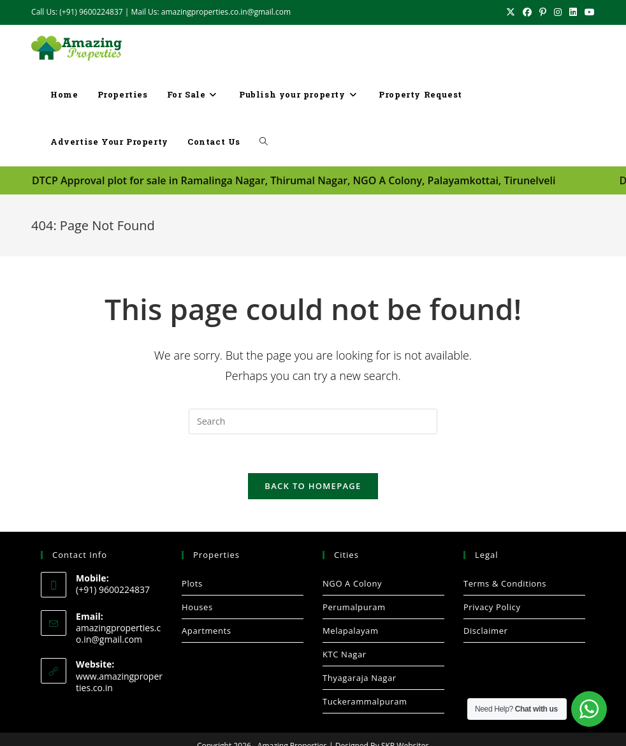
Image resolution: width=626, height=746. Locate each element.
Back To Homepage (313, 485)
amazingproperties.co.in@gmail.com (118, 633)
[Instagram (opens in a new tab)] (557, 12)
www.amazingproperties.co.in (119, 681)
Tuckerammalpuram (365, 700)
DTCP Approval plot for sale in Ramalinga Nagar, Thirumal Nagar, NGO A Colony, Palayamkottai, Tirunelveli (293, 180)
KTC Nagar (345, 653)
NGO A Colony (352, 583)
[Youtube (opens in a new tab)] (588, 12)
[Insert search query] (313, 421)
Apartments (206, 630)
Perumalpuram (354, 606)
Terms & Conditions (504, 583)
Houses (197, 606)
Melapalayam (351, 630)
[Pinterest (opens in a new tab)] (542, 12)
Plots (192, 583)
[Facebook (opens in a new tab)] (527, 12)
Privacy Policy (492, 606)
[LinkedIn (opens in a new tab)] (573, 12)
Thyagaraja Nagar (360, 677)
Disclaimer (485, 630)
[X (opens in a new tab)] (510, 12)
